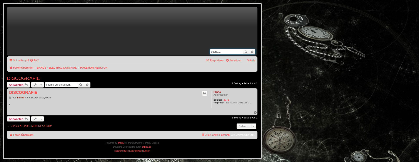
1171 (226, 99)
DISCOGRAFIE (23, 78)
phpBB (121, 143)
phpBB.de (146, 147)
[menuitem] (34, 61)
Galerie (251, 60)
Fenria (217, 92)
